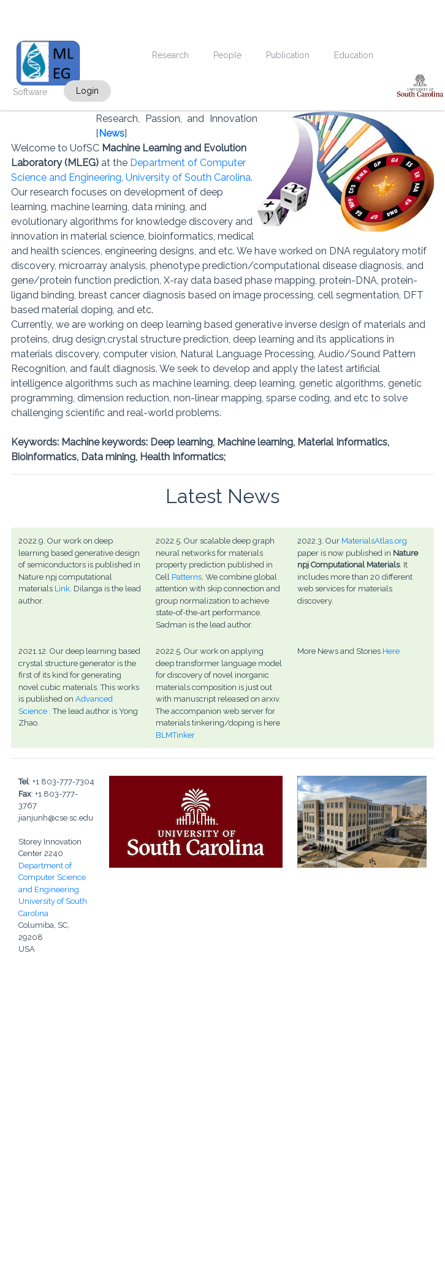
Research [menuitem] (170, 55)
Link (62, 588)
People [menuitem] (227, 55)
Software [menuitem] (30, 92)
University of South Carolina (188, 177)
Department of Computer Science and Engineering (52, 877)
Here (391, 651)
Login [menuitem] (87, 91)
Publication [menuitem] (288, 55)
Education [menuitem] (353, 55)
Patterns (187, 577)
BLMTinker (175, 735)
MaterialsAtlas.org (374, 540)
